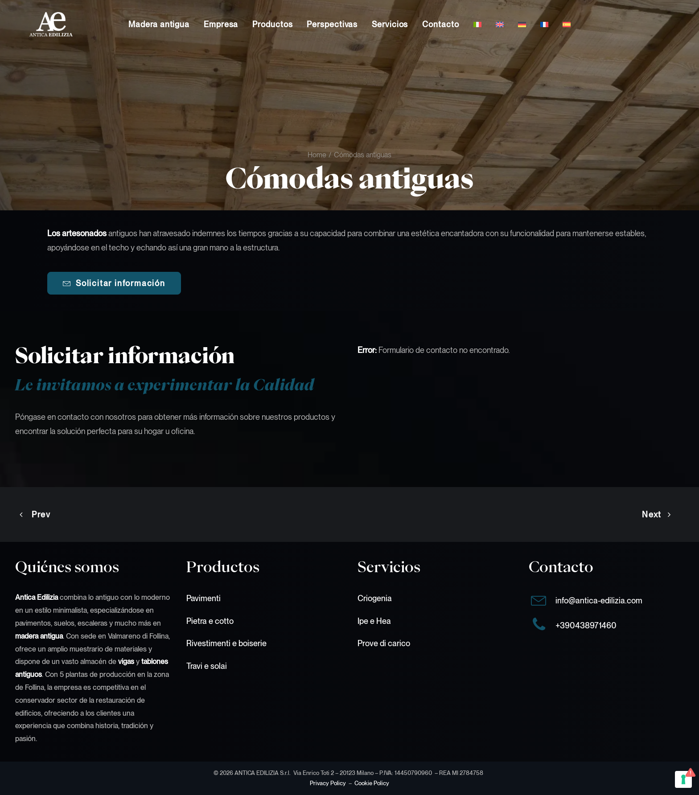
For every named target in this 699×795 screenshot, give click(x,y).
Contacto (440, 24)
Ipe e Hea (374, 621)
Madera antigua (158, 24)
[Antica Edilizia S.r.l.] (36, 24)
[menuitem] (159, 24)
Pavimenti (203, 598)
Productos (272, 24)
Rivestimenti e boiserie (226, 643)
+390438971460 (586, 625)
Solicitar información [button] (114, 283)
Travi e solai (206, 665)
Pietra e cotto (210, 621)
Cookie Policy (371, 782)
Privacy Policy (328, 782)
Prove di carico (384, 643)
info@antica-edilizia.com (598, 600)
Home (317, 155)
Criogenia (375, 598)
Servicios (390, 24)
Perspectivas (332, 24)
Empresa (221, 24)
